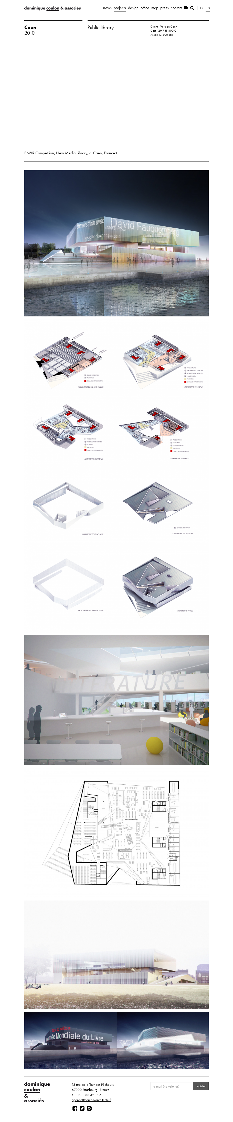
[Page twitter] (82, 1108)
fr (202, 8)
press (164, 7)
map (154, 7)
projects (120, 7)
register (201, 1086)
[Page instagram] (89, 1108)
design (133, 7)
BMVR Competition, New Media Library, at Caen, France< (70, 153)
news (107, 7)
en (208, 8)
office (145, 7)
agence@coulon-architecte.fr (91, 1100)
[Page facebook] (75, 1108)
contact (176, 7)
